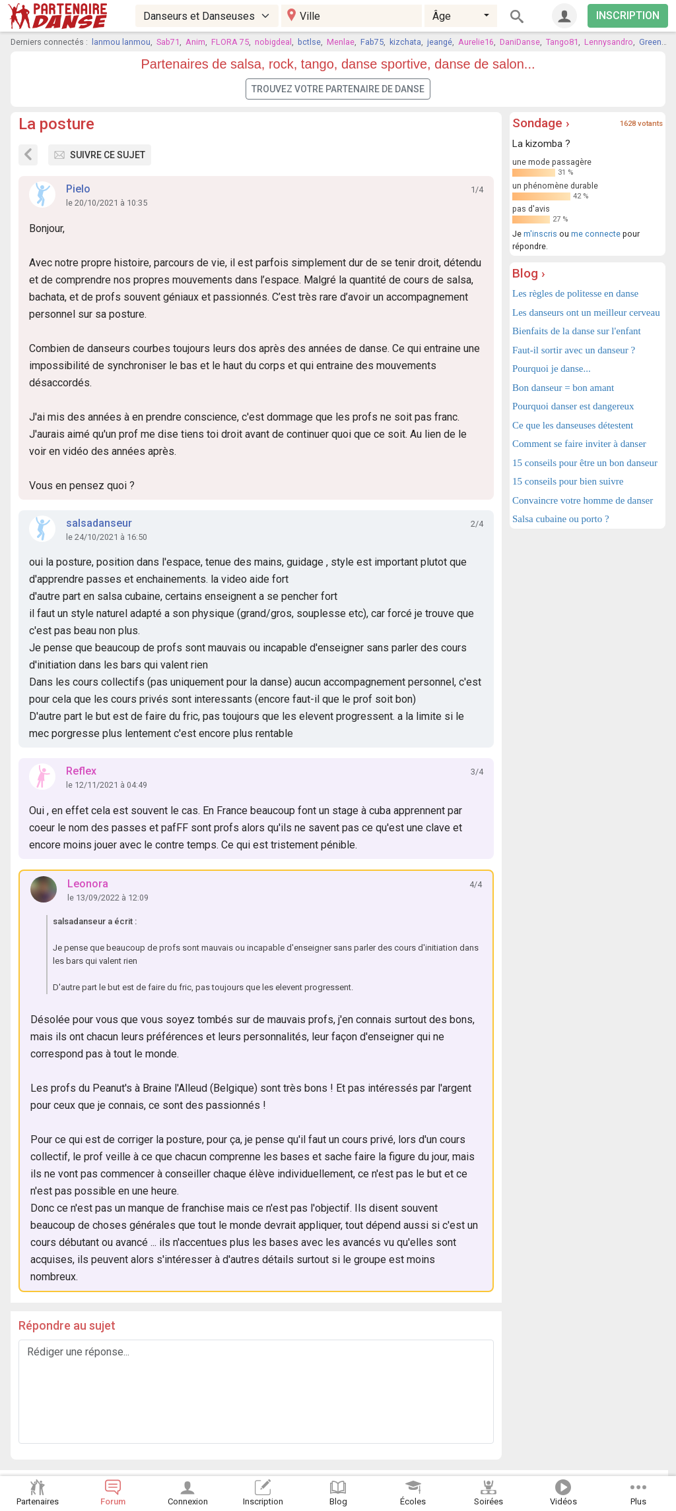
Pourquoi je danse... (551, 368)
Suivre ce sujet (99, 155)
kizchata (405, 42)
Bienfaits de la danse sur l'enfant (576, 331)
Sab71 (168, 42)
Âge (441, 16)
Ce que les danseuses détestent (572, 425)
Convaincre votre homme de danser (582, 500)
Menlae (341, 42)
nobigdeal (273, 42)
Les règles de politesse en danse (575, 293)
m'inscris (540, 234)
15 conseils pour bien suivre (567, 481)
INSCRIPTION (627, 15)
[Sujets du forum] (28, 154)
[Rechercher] (517, 16)
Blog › (528, 273)
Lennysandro (608, 42)
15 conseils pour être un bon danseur (585, 463)
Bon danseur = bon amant (563, 387)
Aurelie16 (476, 42)
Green (650, 42)
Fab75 (372, 42)
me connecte (596, 234)
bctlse (309, 42)
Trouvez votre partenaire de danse (338, 89)
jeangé (439, 42)
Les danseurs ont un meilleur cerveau (586, 312)
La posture (56, 124)
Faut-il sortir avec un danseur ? (573, 350)
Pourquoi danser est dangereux (573, 406)
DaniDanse (520, 42)
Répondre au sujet (67, 1325)
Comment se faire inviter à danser (579, 443)
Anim (195, 42)
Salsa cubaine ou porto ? (560, 519)
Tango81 (562, 42)
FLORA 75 (230, 42)
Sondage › (541, 123)
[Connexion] (564, 15)
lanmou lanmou (121, 42)
